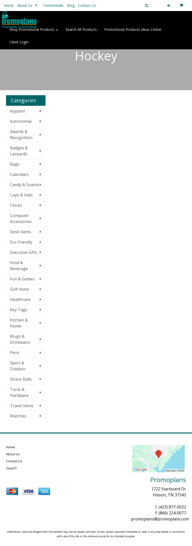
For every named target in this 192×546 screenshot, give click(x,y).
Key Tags (18, 309)
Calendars (19, 174)
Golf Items (19, 289)
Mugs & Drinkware (20, 339)
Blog (70, 5)
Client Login (19, 45)
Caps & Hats (21, 195)
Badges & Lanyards (19, 151)
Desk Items (20, 232)
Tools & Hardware (19, 392)
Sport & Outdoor (18, 366)
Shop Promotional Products (34, 32)
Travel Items (22, 405)
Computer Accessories (21, 218)
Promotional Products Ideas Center (133, 32)
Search (11, 468)
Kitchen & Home (19, 323)
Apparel (17, 111)
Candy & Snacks (24, 184)
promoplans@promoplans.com (160, 519)
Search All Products (81, 32)
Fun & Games (22, 279)
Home (9, 5)
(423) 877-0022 (172, 507)
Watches (18, 416)
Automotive (21, 121)
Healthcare (20, 299)
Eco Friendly (21, 242)
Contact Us (87, 5)
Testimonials (53, 5)
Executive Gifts (23, 252)
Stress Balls (21, 379)
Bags (15, 164)
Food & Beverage (19, 265)
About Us (24, 5)
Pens (14, 352)
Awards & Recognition (21, 134)
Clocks (16, 205)
